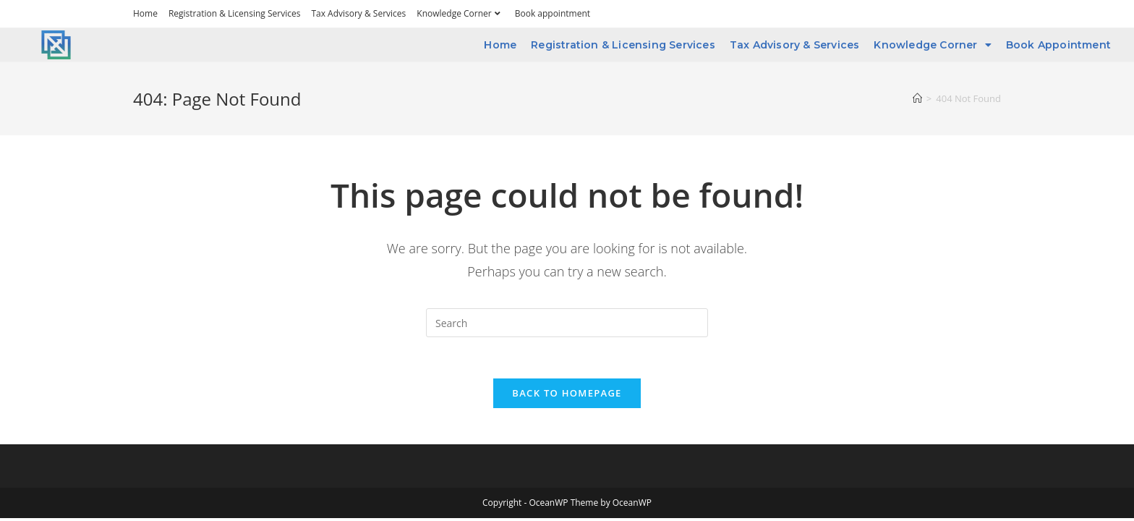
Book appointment (552, 13)
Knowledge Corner (460, 13)
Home (145, 13)
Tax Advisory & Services (358, 13)
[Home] (917, 98)
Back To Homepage (566, 395)
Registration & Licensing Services (234, 13)
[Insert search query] (567, 322)
